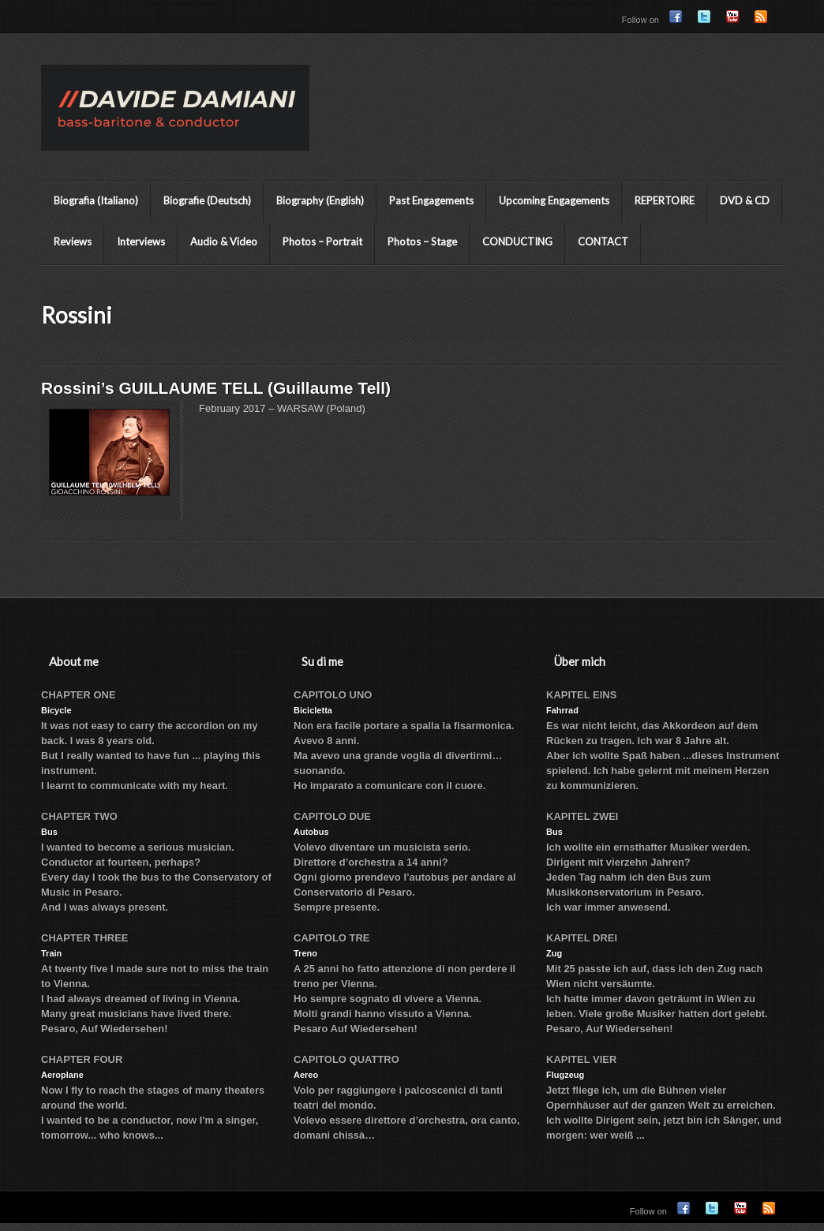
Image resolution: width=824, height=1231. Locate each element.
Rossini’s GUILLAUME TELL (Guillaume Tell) (216, 388)
